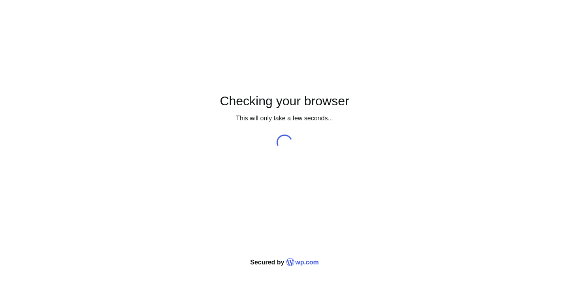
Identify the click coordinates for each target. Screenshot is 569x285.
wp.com (302, 262)
